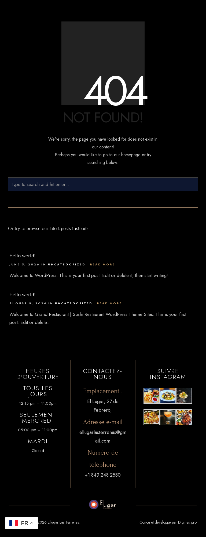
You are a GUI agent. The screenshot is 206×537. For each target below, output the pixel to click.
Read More (102, 264)
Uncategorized (66, 264)
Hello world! (22, 256)
